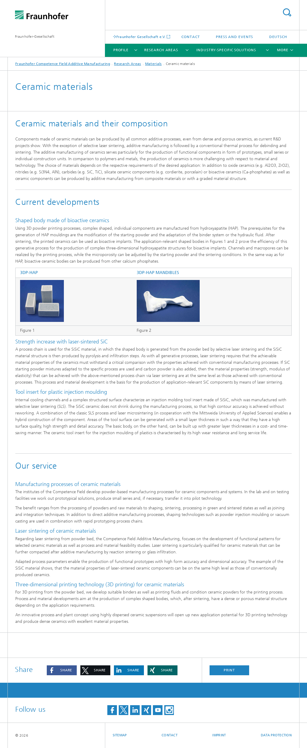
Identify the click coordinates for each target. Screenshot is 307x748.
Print (229, 670)
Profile (121, 50)
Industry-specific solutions (226, 50)
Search (287, 12)
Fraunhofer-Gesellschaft (34, 36)
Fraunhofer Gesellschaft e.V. (140, 37)
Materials (153, 64)
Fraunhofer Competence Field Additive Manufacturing (62, 64)
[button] (62, 670)
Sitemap (120, 735)
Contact (190, 37)
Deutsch (278, 37)
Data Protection (276, 735)
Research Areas (161, 50)
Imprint (219, 735)
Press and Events (234, 37)
